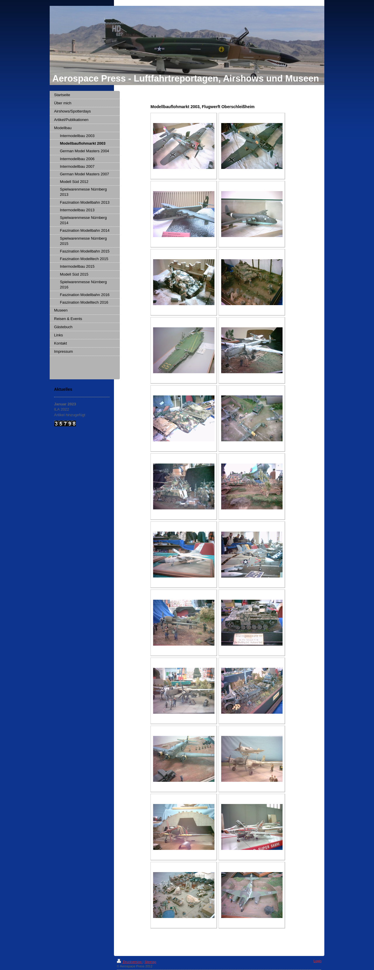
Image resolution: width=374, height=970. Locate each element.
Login (317, 961)
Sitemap (150, 962)
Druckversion (130, 962)
